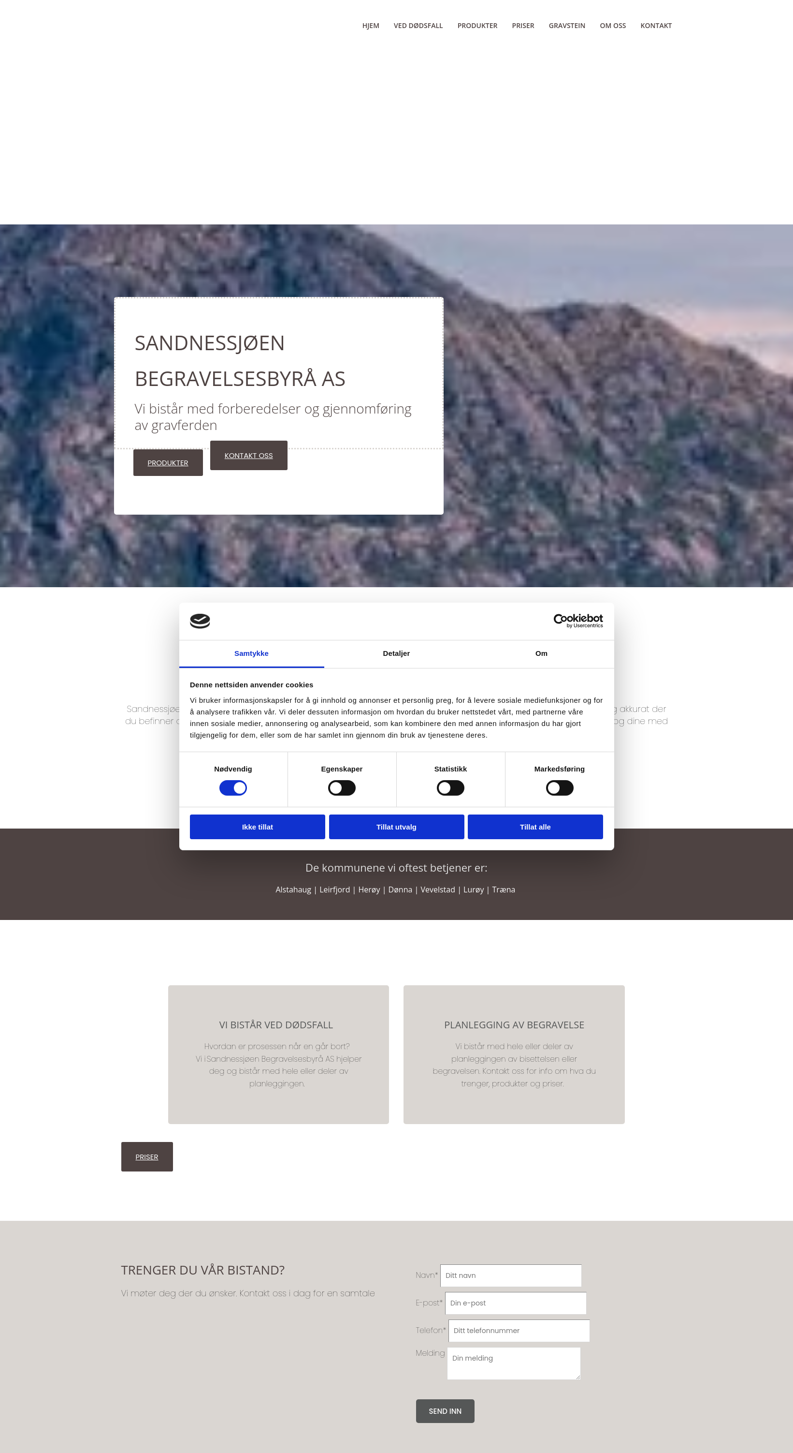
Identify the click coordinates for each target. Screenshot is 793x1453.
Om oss (613, 25)
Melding (430, 1353)
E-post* (429, 1302)
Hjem (370, 25)
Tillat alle (535, 827)
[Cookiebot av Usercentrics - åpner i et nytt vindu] (561, 621)
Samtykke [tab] (251, 653)
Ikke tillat (257, 827)
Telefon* (431, 1330)
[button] (168, 462)
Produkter (478, 25)
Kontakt (656, 25)
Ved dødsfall (418, 25)
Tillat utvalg (396, 827)
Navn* (427, 1275)
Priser (523, 25)
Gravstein (567, 25)
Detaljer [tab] (396, 653)
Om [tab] (541, 653)
